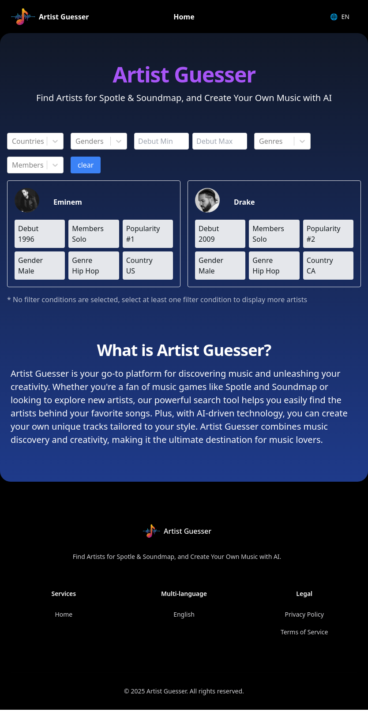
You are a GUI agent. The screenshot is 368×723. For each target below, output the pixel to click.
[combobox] (13, 141)
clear (86, 165)
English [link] (184, 614)
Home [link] (183, 17)
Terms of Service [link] (304, 632)
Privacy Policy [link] (304, 614)
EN (339, 16)
